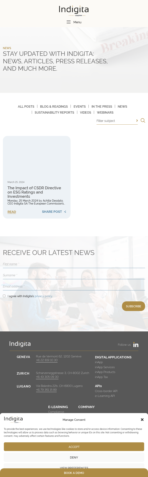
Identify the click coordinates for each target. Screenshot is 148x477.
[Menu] (69, 21)
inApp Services (105, 367)
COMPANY (86, 406)
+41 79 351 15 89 (46, 389)
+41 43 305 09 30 (47, 377)
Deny (74, 457)
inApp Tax (101, 377)
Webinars (105, 112)
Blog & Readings (54, 106)
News (122, 106)
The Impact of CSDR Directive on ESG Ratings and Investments (34, 192)
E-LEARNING (58, 406)
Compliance (56, 412)
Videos (85, 112)
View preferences (74, 468)
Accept (74, 447)
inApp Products (105, 372)
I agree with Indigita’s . (30, 296)
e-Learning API (105, 396)
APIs (98, 385)
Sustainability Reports (54, 112)
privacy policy (43, 296)
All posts (26, 106)
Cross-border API (106, 391)
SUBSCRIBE (133, 306)
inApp (99, 362)
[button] (142, 420)
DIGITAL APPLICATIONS (113, 357)
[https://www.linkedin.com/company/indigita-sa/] (135, 344)
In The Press (102, 106)
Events (80, 106)
